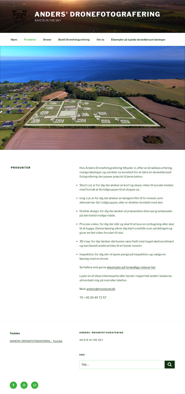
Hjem (14, 39)
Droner (47, 39)
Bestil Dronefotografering (74, 39)
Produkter (30, 39)
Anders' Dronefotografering (97, 14)
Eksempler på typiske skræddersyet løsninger (138, 39)
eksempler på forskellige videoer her (131, 267)
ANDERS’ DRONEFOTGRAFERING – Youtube (36, 340)
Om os (100, 39)
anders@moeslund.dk (100, 289)
